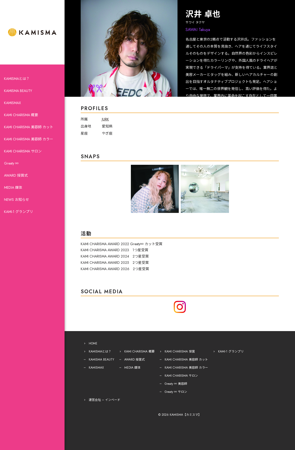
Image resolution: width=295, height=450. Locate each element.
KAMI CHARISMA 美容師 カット (28, 127)
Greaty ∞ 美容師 (176, 383)
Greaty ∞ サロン (176, 392)
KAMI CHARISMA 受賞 (180, 351)
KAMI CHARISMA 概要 (21, 114)
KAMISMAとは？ (17, 78)
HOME (93, 343)
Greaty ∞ (11, 163)
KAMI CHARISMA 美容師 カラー (28, 139)
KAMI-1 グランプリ (18, 211)
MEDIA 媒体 (13, 187)
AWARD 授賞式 (16, 175)
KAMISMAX (12, 102)
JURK (105, 119)
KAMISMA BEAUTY (18, 90)
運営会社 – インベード (104, 400)
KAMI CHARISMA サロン (23, 151)
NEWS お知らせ (16, 199)
